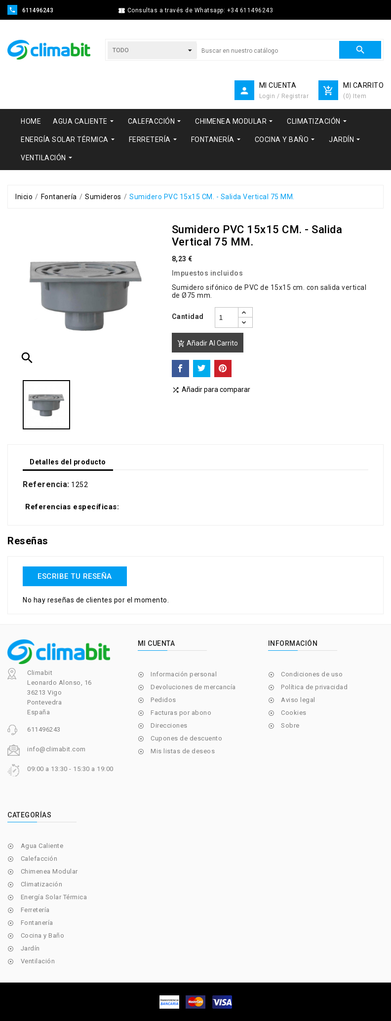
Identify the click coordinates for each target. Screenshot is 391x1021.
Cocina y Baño (43, 935)
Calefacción (39, 858)
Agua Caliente (42, 845)
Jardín (30, 948)
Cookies (294, 712)
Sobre (290, 725)
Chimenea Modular (49, 871)
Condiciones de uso (312, 674)
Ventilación (38, 961)
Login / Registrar (284, 96)
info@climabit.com (56, 749)
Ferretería (35, 910)
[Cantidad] (226, 317)
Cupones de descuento (186, 738)
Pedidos (163, 700)
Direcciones (169, 725)
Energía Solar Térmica (54, 897)
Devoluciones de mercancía (193, 687)
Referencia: (46, 484)
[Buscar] (267, 51)
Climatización (42, 884)
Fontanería (37, 922)
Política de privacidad (314, 687)
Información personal (184, 674)
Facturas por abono (181, 712)
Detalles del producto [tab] (68, 462)
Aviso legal (298, 700)
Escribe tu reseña (75, 576)
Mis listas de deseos (183, 751)
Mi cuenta (156, 643)
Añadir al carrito (207, 343)
